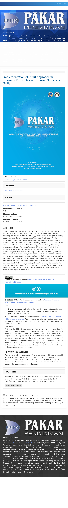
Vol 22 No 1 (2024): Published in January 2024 (26, 72)
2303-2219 (28, 38)
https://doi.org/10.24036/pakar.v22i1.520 (17, 180)
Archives (11, 72)
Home (6, 72)
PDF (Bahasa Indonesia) (13, 190)
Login (65, 3)
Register (59, 3)
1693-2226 (12, 38)
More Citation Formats (13, 385)
